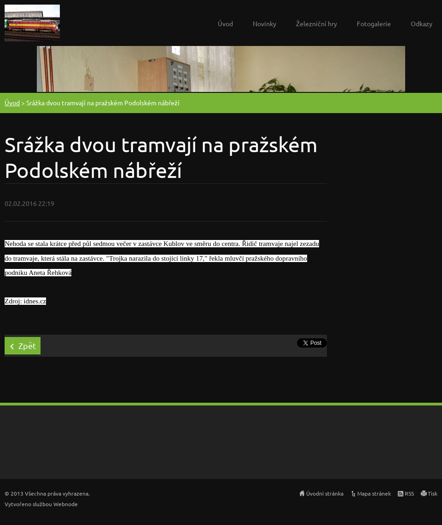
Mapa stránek (374, 493)
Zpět (27, 345)
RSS (409, 493)
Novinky (264, 23)
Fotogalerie (374, 23)
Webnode (65, 504)
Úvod (225, 23)
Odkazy (421, 23)
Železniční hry (316, 23)
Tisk (432, 493)
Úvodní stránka (324, 493)
